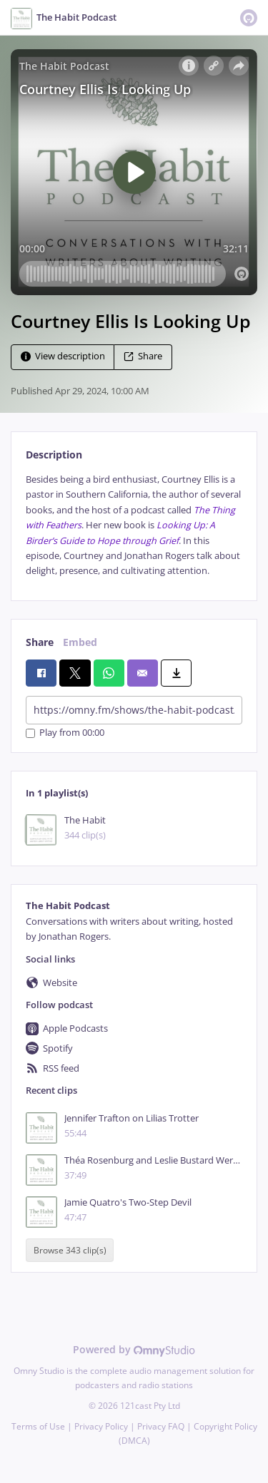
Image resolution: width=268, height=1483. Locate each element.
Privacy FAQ (160, 1426)
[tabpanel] (134, 525)
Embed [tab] (80, 642)
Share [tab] (40, 642)
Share (143, 356)
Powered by (134, 1349)
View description (63, 356)
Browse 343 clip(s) (70, 1250)
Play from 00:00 (65, 733)
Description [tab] (54, 454)
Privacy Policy (101, 1426)
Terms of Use (38, 1426)
